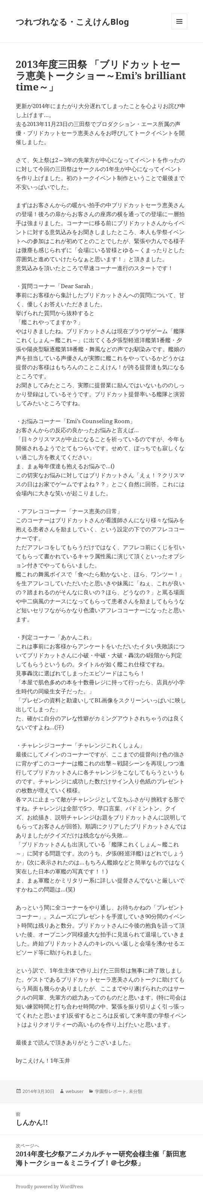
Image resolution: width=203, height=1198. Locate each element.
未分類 (135, 1091)
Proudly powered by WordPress (49, 1186)
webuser (75, 1091)
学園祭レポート (110, 1091)
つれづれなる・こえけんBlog (72, 21)
